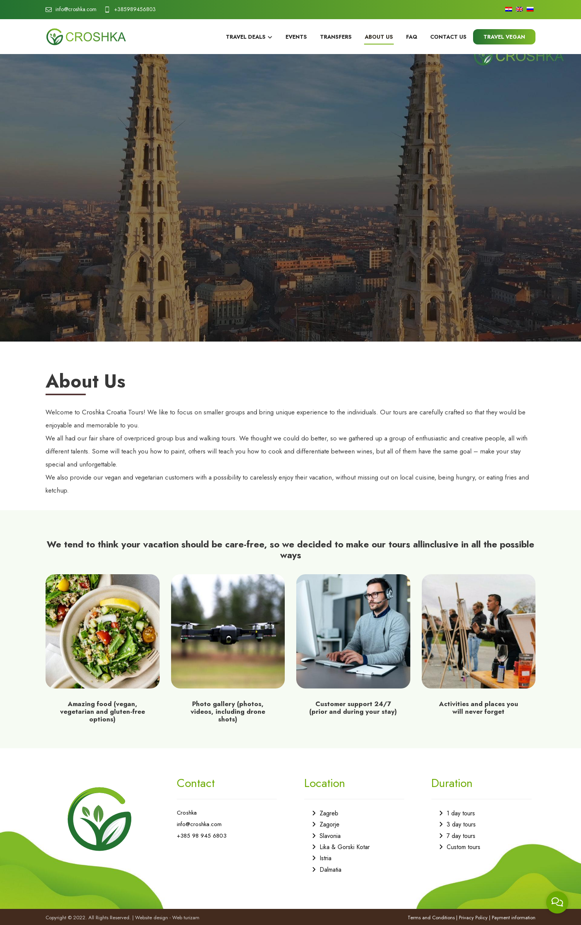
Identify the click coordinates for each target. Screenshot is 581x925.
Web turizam (185, 917)
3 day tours (461, 824)
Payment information (513, 917)
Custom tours (463, 847)
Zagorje (329, 824)
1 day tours (461, 813)
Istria (325, 858)
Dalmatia (330, 869)
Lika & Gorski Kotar (345, 847)
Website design (151, 917)
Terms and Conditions (431, 917)
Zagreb (329, 813)
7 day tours (461, 835)
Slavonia (330, 835)
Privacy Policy (473, 917)
